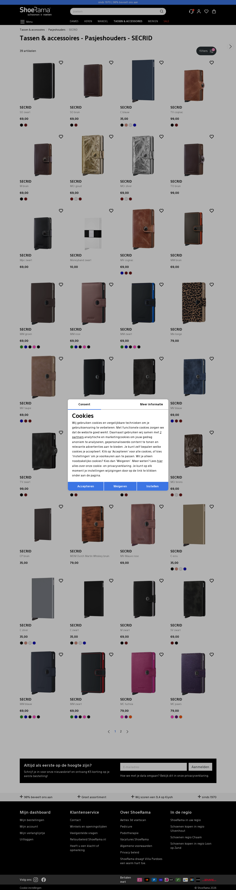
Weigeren (120, 486)
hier (160, 461)
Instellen (152, 486)
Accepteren (85, 486)
